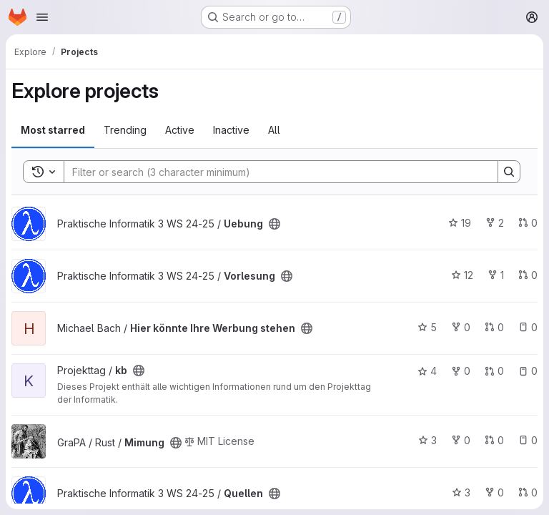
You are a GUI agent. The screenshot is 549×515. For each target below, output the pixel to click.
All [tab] (274, 130)
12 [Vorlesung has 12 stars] (462, 275)
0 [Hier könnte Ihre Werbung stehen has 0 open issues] (528, 327)
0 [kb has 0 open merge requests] (494, 371)
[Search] (273, 171)
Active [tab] (179, 130)
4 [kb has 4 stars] (427, 371)
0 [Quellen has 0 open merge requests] (528, 492)
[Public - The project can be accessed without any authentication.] (274, 224)
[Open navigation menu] (42, 17)
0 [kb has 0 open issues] (528, 371)
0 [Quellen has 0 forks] (494, 492)
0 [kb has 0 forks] (460, 371)
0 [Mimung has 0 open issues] (528, 440)
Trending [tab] (125, 130)
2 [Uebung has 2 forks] (494, 223)
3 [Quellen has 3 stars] (461, 492)
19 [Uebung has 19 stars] (459, 223)
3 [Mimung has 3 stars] (427, 440)
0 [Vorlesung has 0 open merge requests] (528, 275)
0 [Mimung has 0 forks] (460, 440)
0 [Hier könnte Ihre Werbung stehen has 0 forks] (460, 327)
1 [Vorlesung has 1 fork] (496, 275)
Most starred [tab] (53, 130)
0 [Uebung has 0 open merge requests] (528, 223)
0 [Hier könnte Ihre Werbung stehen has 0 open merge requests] (494, 327)
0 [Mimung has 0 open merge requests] (494, 440)
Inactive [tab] (231, 130)
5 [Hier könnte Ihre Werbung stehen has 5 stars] (427, 327)
